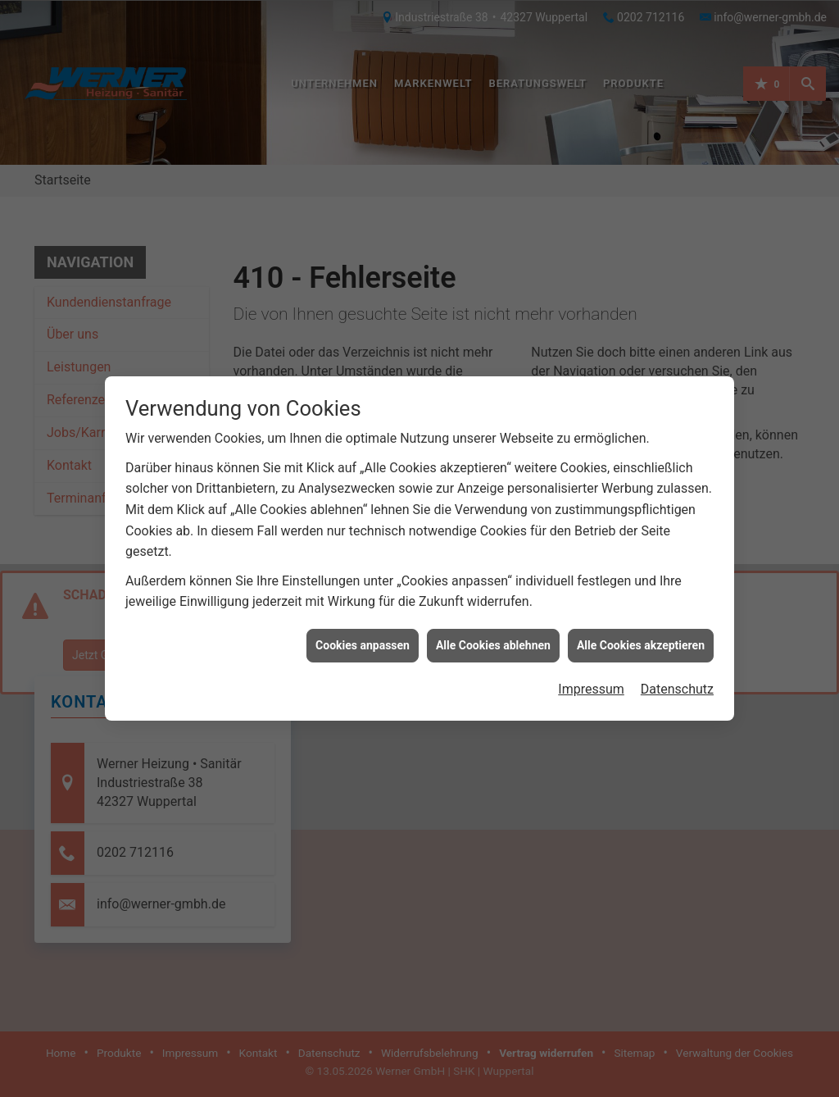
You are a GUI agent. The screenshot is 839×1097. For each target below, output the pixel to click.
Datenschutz (677, 679)
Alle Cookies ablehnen (493, 635)
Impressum (591, 679)
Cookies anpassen (362, 635)
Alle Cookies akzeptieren (641, 635)
